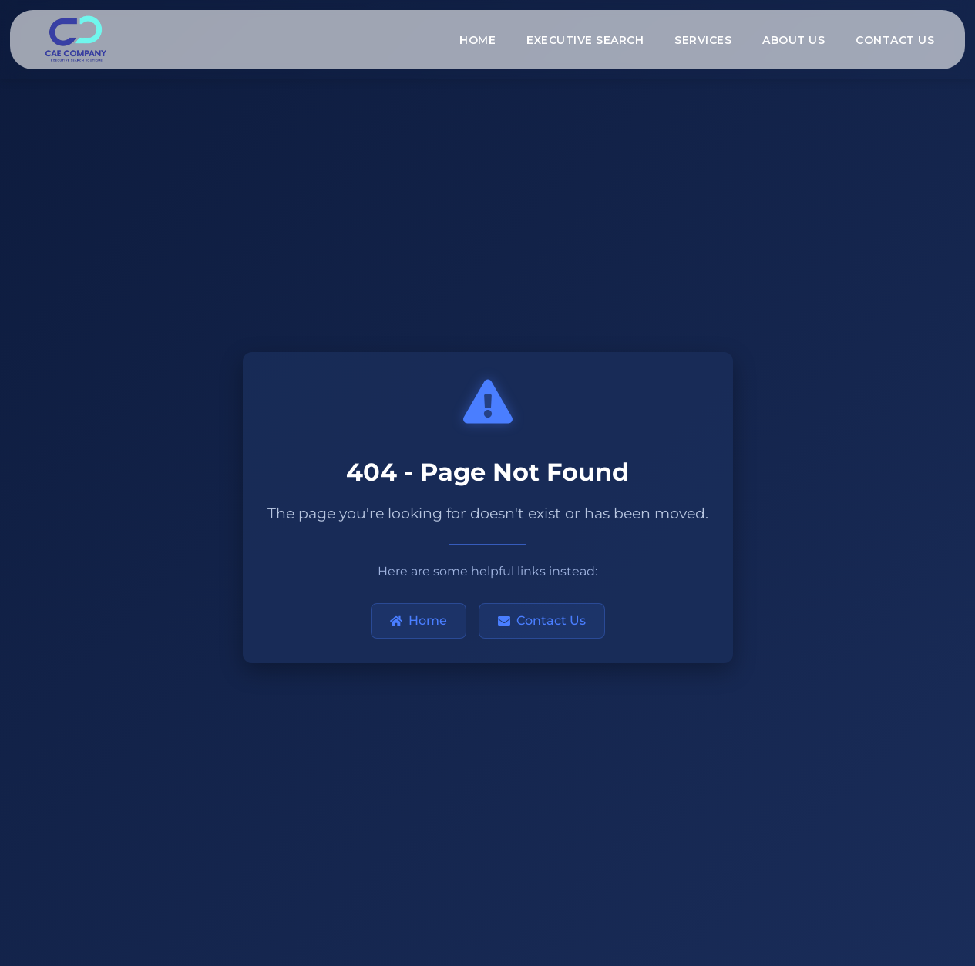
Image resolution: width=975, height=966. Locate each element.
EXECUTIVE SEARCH (585, 40)
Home (418, 620)
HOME (477, 40)
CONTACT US (895, 40)
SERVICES (702, 40)
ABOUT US (793, 40)
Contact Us (542, 620)
